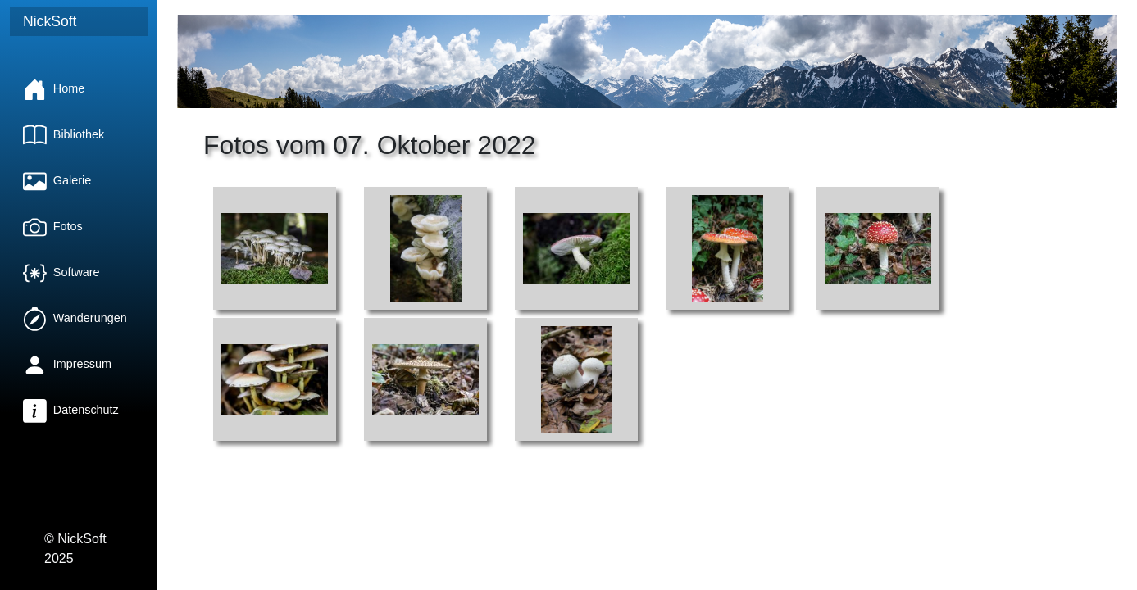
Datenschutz (71, 409)
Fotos (53, 226)
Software (61, 272)
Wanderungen (75, 318)
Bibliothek (63, 134)
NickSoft (50, 21)
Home (53, 88)
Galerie (57, 180)
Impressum (67, 364)
